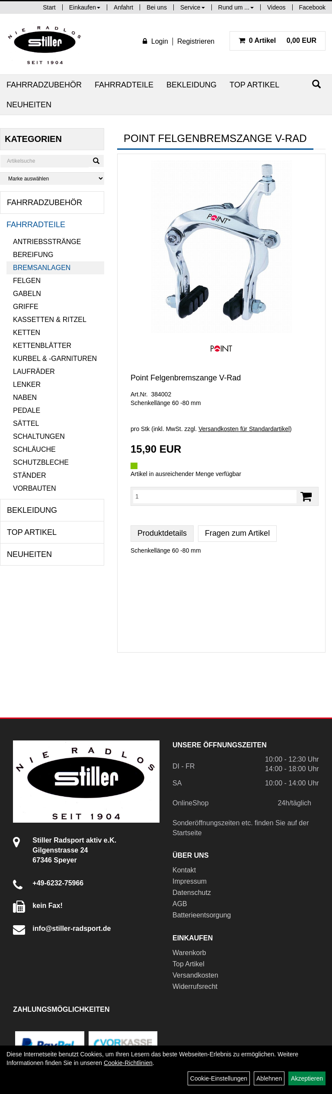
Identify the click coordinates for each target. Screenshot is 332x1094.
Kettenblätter (42, 345)
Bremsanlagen (41, 267)
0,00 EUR (277, 40)
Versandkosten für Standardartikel (244, 428)
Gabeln (27, 293)
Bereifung (33, 254)
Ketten (26, 332)
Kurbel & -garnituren (55, 358)
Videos (276, 7)
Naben (25, 397)
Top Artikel (254, 84)
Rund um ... (236, 7)
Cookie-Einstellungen (218, 1078)
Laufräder (34, 371)
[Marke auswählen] (52, 178)
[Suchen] (316, 84)
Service (192, 7)
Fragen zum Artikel (237, 533)
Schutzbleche (41, 462)
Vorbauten (34, 488)
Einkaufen (84, 7)
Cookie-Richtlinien (128, 1062)
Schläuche (34, 449)
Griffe (25, 306)
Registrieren (195, 41)
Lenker (27, 384)
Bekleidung (191, 84)
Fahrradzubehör (44, 84)
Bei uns (157, 7)
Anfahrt (123, 7)
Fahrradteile (124, 84)
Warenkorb (189, 952)
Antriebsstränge (47, 241)
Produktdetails (162, 533)
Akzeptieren (307, 1078)
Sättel (26, 423)
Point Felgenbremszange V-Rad (186, 377)
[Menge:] (215, 496)
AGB (179, 903)
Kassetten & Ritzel (49, 319)
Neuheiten (28, 104)
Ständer (29, 475)
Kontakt (184, 870)
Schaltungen (39, 436)
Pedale (26, 410)
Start (49, 7)
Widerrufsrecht (194, 986)
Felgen (27, 280)
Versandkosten (195, 975)
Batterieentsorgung (201, 915)
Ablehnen (269, 1078)
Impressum (189, 881)
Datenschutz (191, 892)
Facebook (312, 7)
